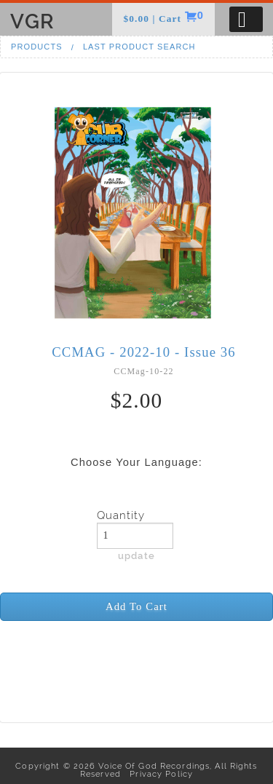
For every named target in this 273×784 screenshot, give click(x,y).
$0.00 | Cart (153, 18)
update (136, 555)
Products (37, 46)
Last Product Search (139, 46)
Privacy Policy (158, 773)
